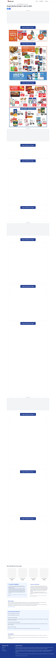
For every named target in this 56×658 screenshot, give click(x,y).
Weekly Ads (41, 1)
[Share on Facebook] (10, 8)
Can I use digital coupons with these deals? (28, 622)
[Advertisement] (28, 17)
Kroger (14, 4)
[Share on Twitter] (8, 8)
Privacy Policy (4, 650)
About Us (3, 647)
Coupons (46, 1)
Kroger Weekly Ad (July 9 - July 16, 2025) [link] (22, 4)
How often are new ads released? (28, 617)
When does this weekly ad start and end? (28, 613)
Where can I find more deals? (28, 626)
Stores (37, 1)
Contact (3, 649)
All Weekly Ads (12, 628)
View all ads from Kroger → (11, 606)
